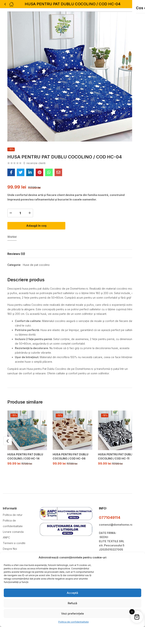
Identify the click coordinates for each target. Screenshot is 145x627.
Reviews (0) (16, 248)
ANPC (6, 531)
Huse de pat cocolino (36, 259)
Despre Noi (10, 542)
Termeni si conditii (14, 537)
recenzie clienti (34, 163)
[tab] (72, 248)
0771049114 (109, 511)
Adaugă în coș (39, 224)
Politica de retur (12, 508)
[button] (134, 4)
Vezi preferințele (72, 613)
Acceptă (72, 593)
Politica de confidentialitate (73, 621)
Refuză (72, 603)
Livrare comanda (13, 525)
